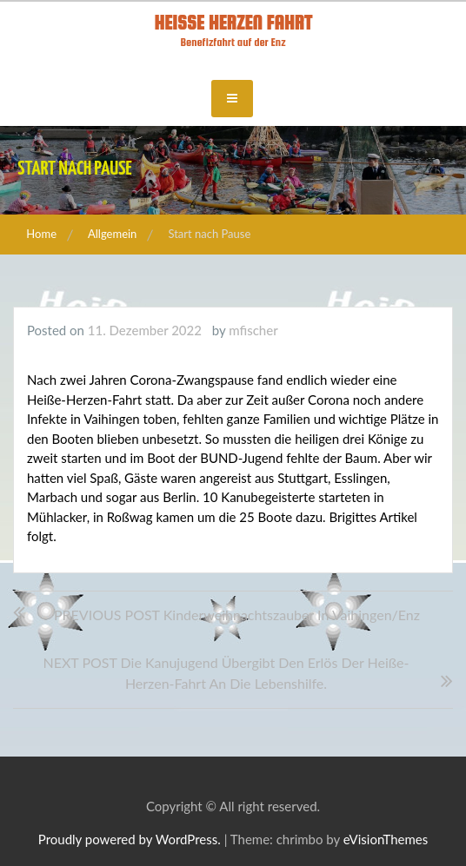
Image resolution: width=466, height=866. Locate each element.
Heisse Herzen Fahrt (233, 22)
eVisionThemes (385, 839)
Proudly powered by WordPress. (129, 839)
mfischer (253, 330)
